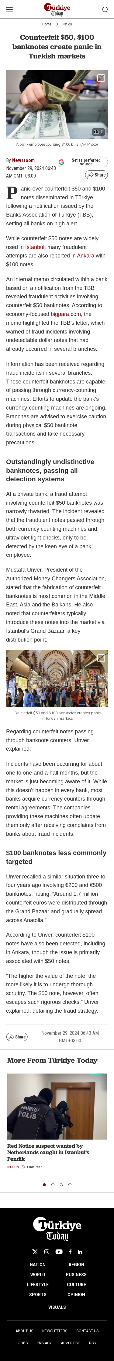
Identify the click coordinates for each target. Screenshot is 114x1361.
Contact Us (87, 1331)
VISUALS (57, 1307)
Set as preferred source (79, 162)
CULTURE (76, 1284)
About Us (24, 1331)
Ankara (86, 256)
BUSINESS (76, 1274)
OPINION (76, 1294)
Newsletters (54, 1331)
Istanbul (34, 247)
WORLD (37, 1274)
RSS (92, 1343)
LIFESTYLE (38, 1284)
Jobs (23, 1343)
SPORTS (38, 1294)
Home (46, 24)
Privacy (44, 1343)
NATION (38, 1264)
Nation (67, 24)
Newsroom (23, 160)
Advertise (70, 1343)
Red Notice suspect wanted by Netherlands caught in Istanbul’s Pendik (48, 1152)
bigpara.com (66, 314)
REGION (76, 1264)
